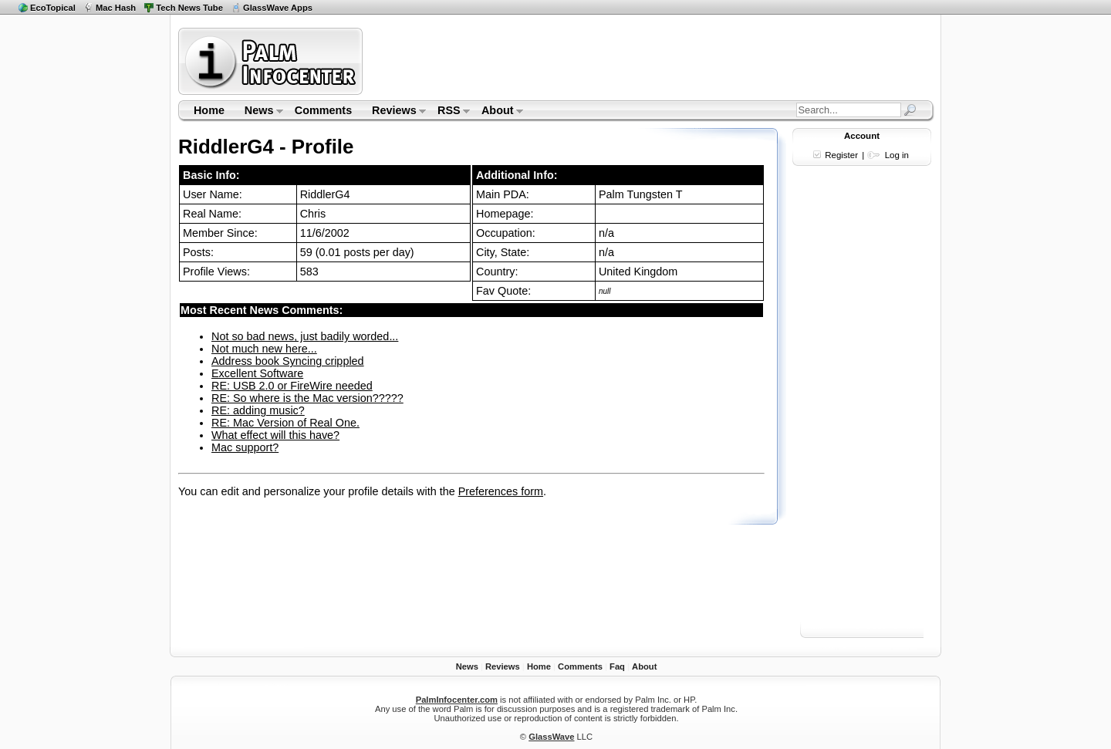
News (259, 112)
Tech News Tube (189, 7)
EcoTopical (53, 7)
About (497, 112)
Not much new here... (264, 348)
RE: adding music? (258, 410)
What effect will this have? (275, 435)
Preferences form (500, 491)
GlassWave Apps (277, 7)
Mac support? (245, 447)
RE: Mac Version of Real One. (285, 423)
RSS (448, 112)
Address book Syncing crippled (287, 361)
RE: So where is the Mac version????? (307, 398)
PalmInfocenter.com (457, 699)
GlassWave (551, 736)
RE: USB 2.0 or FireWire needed (292, 386)
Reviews (394, 112)
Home (209, 110)
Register (841, 155)
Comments (323, 110)
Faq (617, 666)
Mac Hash (116, 7)
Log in (897, 155)
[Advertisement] (650, 61)
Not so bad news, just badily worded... (304, 336)
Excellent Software (257, 373)
